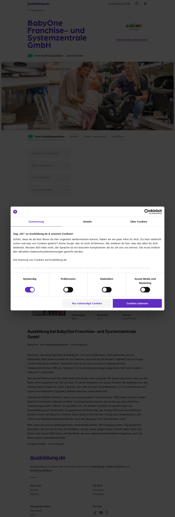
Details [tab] (87, 221)
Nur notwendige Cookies (87, 303)
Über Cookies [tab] (138, 221)
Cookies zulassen (137, 303)
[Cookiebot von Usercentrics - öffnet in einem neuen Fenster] (147, 211)
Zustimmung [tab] (36, 221)
